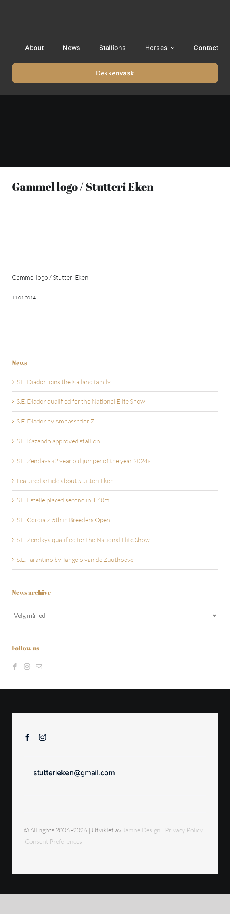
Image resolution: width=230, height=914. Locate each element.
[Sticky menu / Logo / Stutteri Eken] (32, 12)
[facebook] (27, 737)
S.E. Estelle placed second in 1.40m (63, 500)
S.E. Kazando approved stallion (58, 441)
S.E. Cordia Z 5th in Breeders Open (63, 520)
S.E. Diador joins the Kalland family (64, 382)
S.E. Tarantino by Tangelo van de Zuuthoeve (75, 559)
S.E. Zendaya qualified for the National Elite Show (83, 540)
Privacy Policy (184, 830)
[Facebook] (15, 666)
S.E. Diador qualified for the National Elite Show (81, 401)
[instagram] (42, 737)
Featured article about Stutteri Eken (65, 481)
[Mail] (39, 666)
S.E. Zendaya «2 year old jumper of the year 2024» (83, 461)
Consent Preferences (53, 841)
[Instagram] (27, 666)
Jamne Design (142, 830)
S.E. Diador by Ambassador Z (55, 421)
